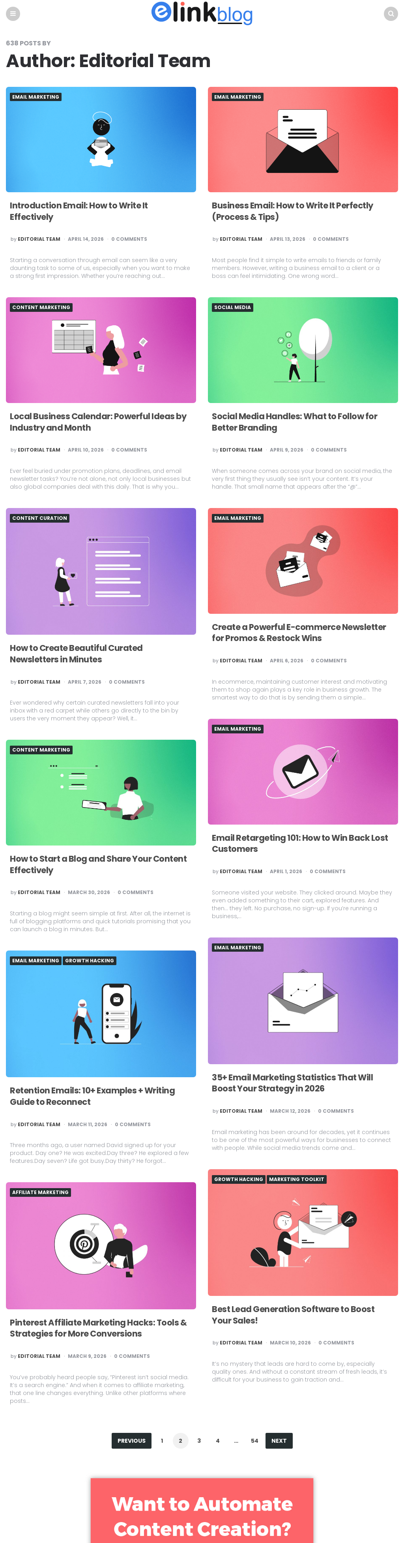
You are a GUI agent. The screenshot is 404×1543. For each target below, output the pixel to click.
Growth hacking (89, 961)
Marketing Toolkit (296, 1180)
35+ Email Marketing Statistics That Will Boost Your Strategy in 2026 (296, 1083)
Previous (132, 1441)
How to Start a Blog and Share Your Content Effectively (83, 865)
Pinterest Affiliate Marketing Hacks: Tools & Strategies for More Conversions (101, 1329)
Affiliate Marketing (40, 1193)
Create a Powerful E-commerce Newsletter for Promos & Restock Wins (302, 633)
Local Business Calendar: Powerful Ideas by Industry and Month (100, 422)
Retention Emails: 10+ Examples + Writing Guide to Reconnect (95, 1096)
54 (254, 1441)
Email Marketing (35, 97)
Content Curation (39, 518)
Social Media (232, 308)
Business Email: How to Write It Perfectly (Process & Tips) (296, 211)
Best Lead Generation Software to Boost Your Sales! (295, 1315)
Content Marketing (41, 308)
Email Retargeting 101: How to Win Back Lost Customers (294, 844)
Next (279, 1441)
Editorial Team (39, 240)
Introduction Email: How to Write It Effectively (82, 211)
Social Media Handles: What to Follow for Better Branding (297, 422)
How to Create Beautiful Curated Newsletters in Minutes (79, 654)
